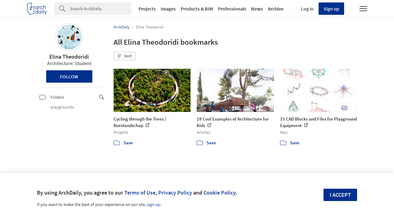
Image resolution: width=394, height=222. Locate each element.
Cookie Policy (219, 192)
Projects (147, 8)
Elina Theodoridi (69, 56)
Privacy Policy (175, 192)
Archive (275, 8)
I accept (340, 194)
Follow (69, 76)
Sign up (331, 9)
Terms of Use (139, 192)
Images (168, 8)
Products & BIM (197, 8)
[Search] (100, 8)
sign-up (153, 204)
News (257, 8)
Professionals (232, 8)
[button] (125, 56)
